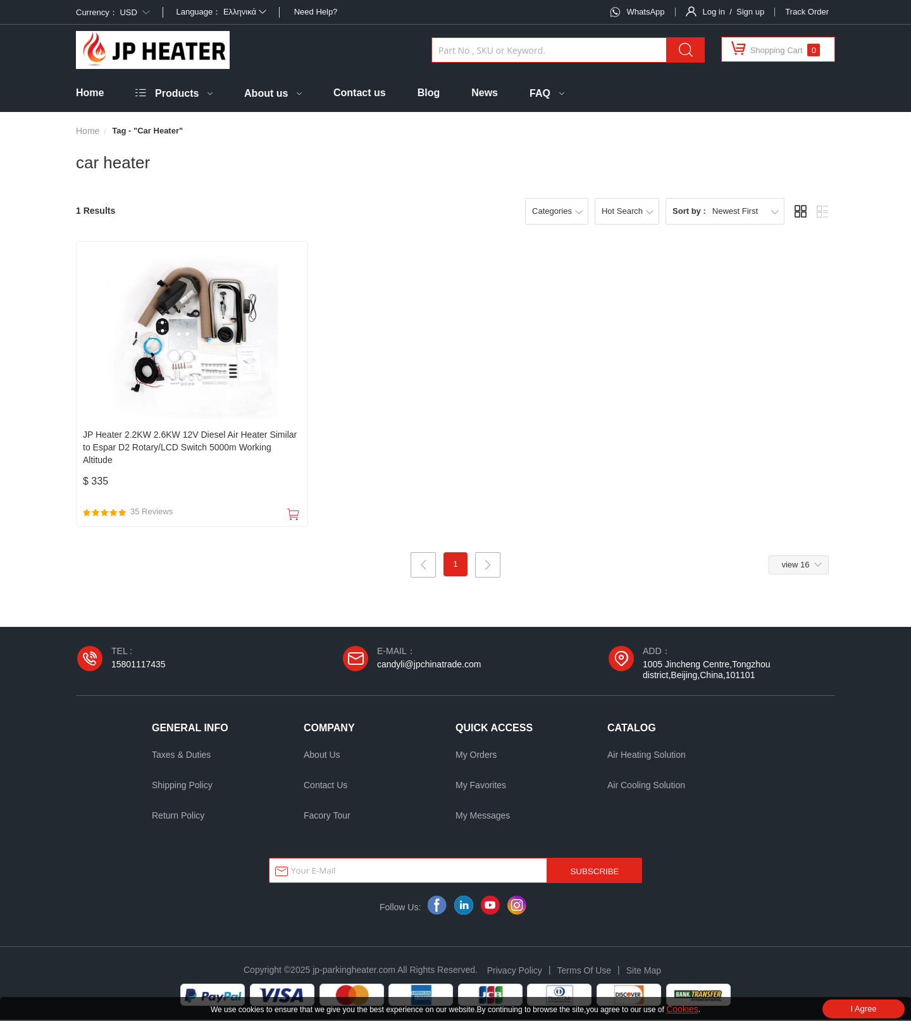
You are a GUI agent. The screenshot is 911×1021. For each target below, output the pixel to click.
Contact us (359, 92)
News (484, 92)
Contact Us (325, 786)
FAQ (540, 93)
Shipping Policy (182, 786)
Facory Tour (327, 817)
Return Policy (178, 817)
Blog (429, 92)
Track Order (807, 11)
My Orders (476, 756)
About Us (322, 756)
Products (177, 93)
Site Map (643, 972)
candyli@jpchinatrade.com (429, 665)
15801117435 (138, 665)
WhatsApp (646, 11)
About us (266, 93)
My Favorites (481, 786)
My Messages (483, 817)
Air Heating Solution (646, 756)
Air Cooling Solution (646, 786)
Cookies (682, 1009)
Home (90, 92)
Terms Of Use (584, 972)
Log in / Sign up (734, 11)
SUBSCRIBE (594, 872)
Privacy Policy (514, 972)
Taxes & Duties (181, 756)
